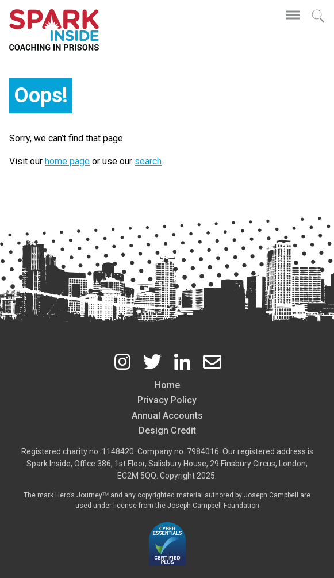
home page (67, 161)
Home (167, 385)
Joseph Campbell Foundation (213, 506)
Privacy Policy (167, 400)
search (148, 161)
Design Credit (167, 430)
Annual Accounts (167, 415)
